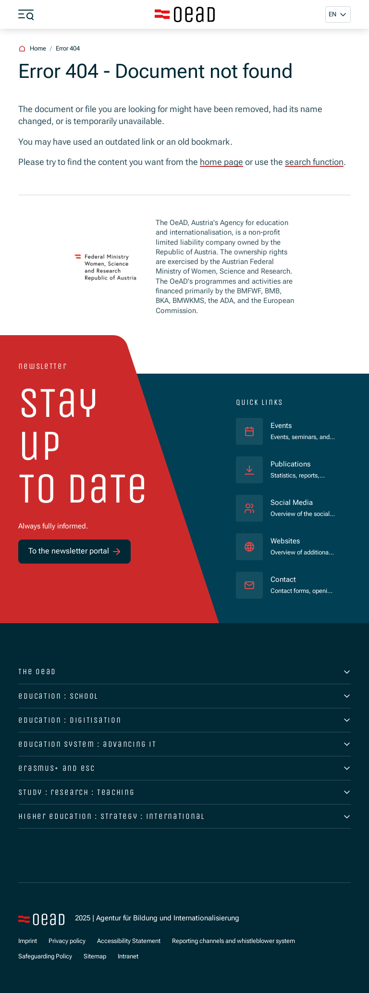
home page (221, 162)
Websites (285, 541)
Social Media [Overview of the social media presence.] (292, 503)
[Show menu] (26, 14)
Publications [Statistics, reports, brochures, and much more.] (290, 464)
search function (314, 162)
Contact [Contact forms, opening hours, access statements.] (283, 580)
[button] (338, 14)
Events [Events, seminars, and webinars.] (281, 426)
